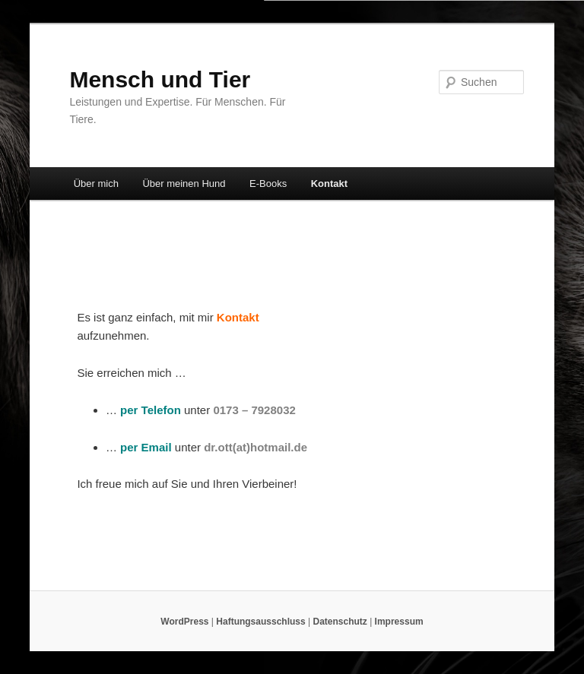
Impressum (399, 621)
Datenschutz (340, 621)
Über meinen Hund (183, 183)
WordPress (184, 621)
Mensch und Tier (159, 79)
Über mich (96, 183)
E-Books (268, 183)
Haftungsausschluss (260, 621)
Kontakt (329, 183)
